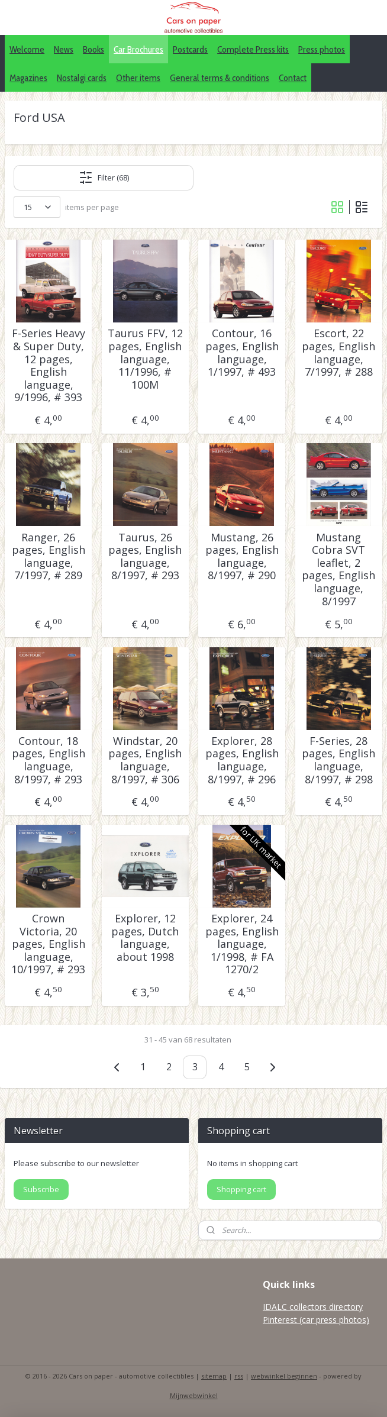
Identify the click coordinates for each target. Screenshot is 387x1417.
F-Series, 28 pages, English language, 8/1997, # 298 (338, 760)
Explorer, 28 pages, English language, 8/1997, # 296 (242, 760)
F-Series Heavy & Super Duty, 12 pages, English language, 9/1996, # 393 (48, 366)
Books (93, 49)
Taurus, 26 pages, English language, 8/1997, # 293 (145, 556)
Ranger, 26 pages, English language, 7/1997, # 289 (48, 556)
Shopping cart (241, 1189)
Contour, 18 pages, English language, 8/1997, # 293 (48, 760)
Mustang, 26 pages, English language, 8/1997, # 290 (242, 556)
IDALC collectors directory (313, 1306)
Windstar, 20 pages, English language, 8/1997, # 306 (145, 760)
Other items (138, 77)
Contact (293, 77)
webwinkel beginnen (284, 1375)
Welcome (26, 49)
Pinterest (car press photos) (316, 1319)
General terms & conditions (219, 77)
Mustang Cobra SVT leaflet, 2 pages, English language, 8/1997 (338, 569)
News (63, 49)
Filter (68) (104, 178)
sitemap (214, 1375)
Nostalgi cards (82, 77)
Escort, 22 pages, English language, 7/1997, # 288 (338, 353)
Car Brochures (138, 49)
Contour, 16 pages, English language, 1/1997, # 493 (242, 353)
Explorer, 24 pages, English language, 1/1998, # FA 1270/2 (242, 945)
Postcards (190, 49)
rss (238, 1375)
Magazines (28, 77)
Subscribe (41, 1189)
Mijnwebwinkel (194, 1395)
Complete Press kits (253, 49)
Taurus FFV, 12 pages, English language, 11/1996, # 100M (145, 360)
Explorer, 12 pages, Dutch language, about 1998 (145, 938)
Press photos (321, 49)
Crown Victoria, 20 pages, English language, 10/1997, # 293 (48, 945)
